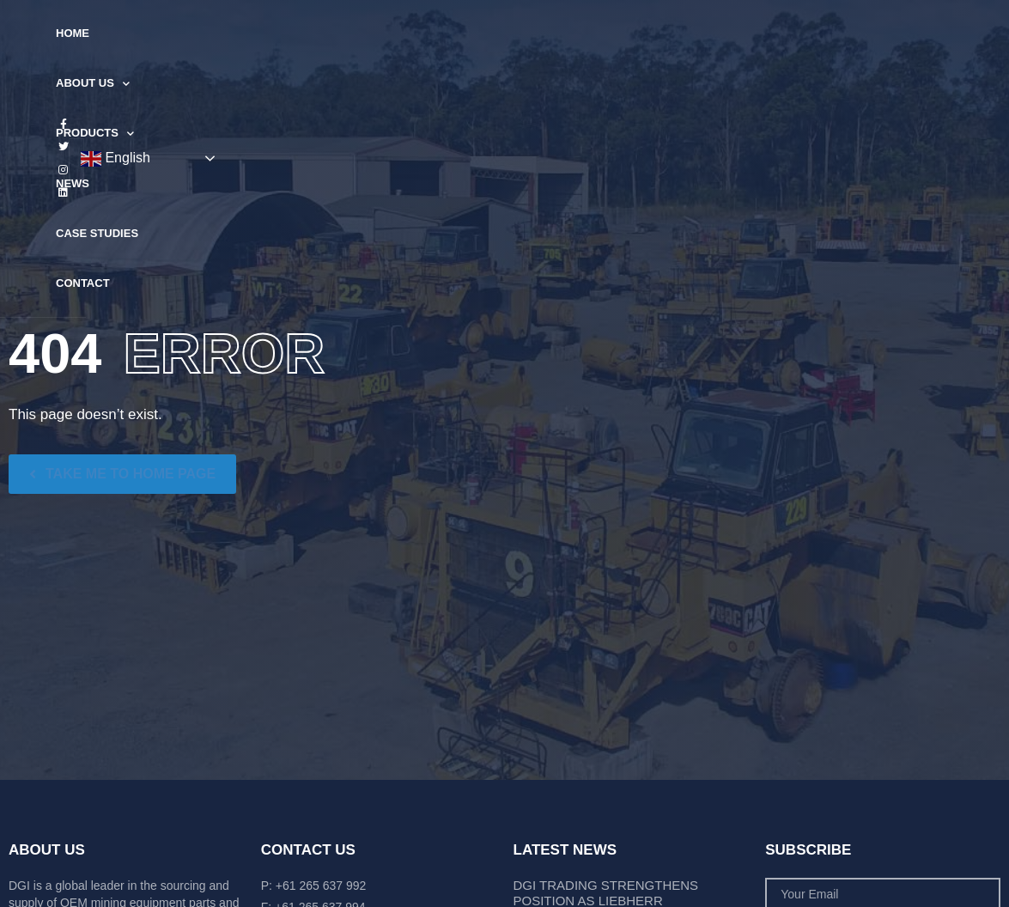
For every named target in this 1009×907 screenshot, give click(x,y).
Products (400, 33)
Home (218, 33)
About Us (298, 33)
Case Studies (565, 33)
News (481, 33)
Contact (659, 33)
